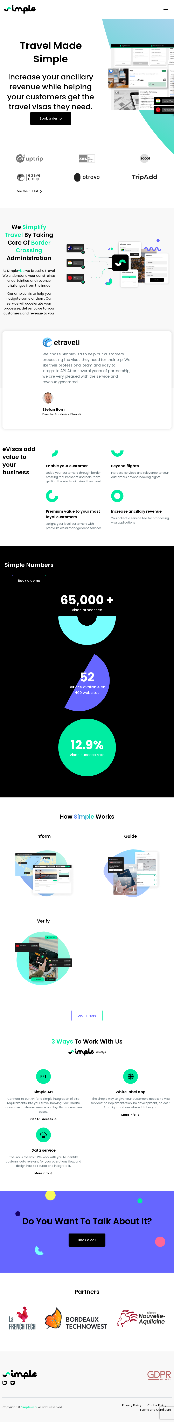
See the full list (29, 191)
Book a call (87, 1240)
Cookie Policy (156, 1405)
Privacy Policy (131, 1405)
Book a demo (51, 118)
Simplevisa (29, 1407)
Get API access (43, 1119)
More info (130, 1115)
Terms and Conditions (156, 1409)
